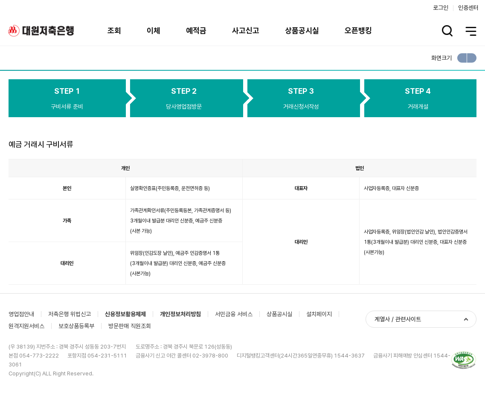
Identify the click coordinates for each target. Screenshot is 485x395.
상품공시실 (302, 30)
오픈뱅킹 (358, 30)
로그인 (440, 8)
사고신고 (245, 30)
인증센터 (468, 8)
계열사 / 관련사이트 (398, 319)
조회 (114, 30)
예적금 (196, 30)
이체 (153, 30)
